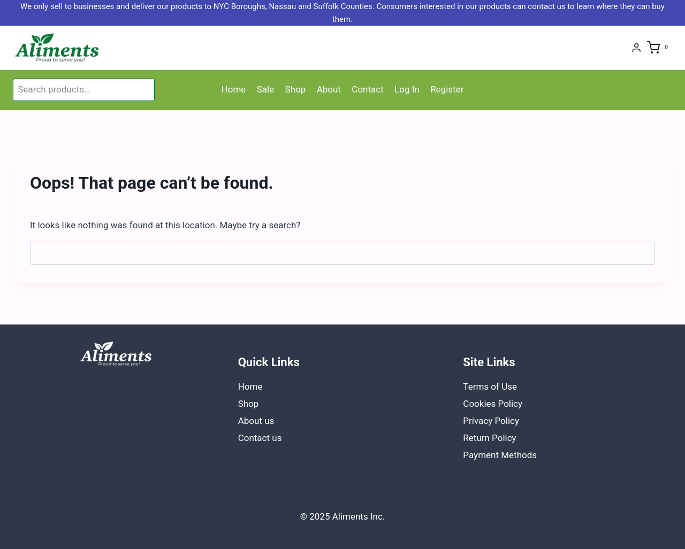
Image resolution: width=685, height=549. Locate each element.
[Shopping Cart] (659, 47)
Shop (295, 89)
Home (234, 89)
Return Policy (489, 437)
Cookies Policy (492, 403)
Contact (367, 89)
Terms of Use (490, 386)
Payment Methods (500, 455)
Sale (266, 89)
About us (256, 420)
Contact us (260, 437)
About (329, 89)
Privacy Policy (491, 420)
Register (446, 89)
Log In (407, 89)
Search (144, 89)
